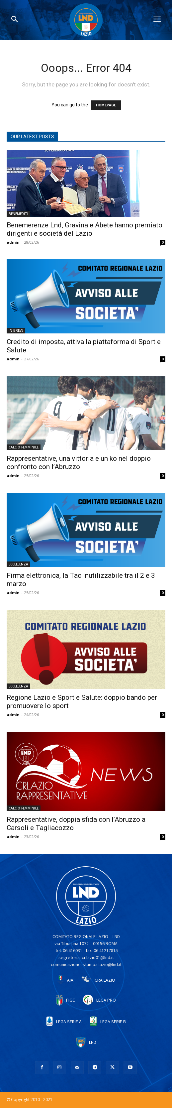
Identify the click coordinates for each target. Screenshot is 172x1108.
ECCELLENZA (18, 564)
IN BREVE (16, 330)
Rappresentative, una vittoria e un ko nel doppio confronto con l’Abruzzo (79, 462)
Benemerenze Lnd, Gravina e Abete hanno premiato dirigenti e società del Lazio (84, 229)
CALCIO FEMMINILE (24, 447)
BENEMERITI (18, 213)
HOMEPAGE (106, 105)
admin (13, 242)
